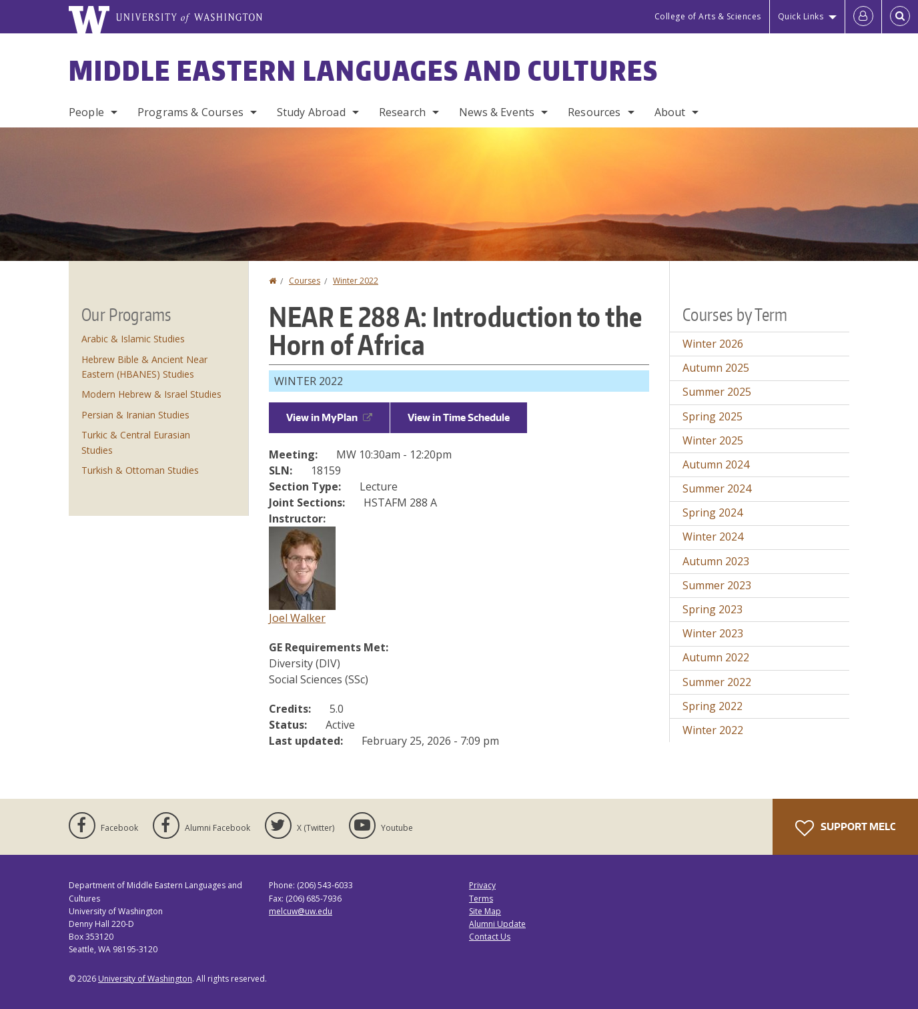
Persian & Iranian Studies (135, 414)
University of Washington (145, 978)
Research (402, 112)
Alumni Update (497, 924)
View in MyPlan (329, 417)
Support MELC (845, 828)
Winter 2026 (712, 343)
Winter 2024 (712, 536)
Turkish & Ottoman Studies (140, 470)
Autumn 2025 (715, 367)
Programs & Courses (190, 112)
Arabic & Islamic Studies (133, 338)
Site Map (485, 911)
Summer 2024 (716, 488)
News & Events (496, 112)
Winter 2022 (355, 280)
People (86, 112)
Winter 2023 (712, 633)
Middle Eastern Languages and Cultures (363, 70)
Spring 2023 (712, 609)
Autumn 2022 (715, 657)
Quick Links (801, 16)
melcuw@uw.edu (300, 911)
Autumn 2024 (715, 464)
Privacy (482, 885)
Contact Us (489, 936)
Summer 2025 (716, 391)
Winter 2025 (712, 440)
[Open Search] (900, 16)
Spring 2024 (712, 512)
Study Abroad (311, 112)
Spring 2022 (712, 706)
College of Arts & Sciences (707, 16)
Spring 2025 (712, 416)
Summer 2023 (716, 585)
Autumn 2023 (715, 561)
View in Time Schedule (459, 417)
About (670, 112)
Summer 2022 (716, 682)
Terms (481, 898)
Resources (594, 112)
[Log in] (863, 16)
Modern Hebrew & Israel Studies (151, 394)
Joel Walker (297, 618)
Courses (304, 280)
